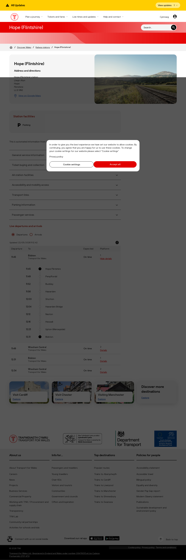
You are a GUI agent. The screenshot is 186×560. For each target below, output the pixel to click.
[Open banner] (168, 5)
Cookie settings (70, 164)
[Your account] (175, 17)
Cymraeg (164, 17)
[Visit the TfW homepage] (14, 17)
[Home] (11, 47)
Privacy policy (56, 156)
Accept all (115, 164)
